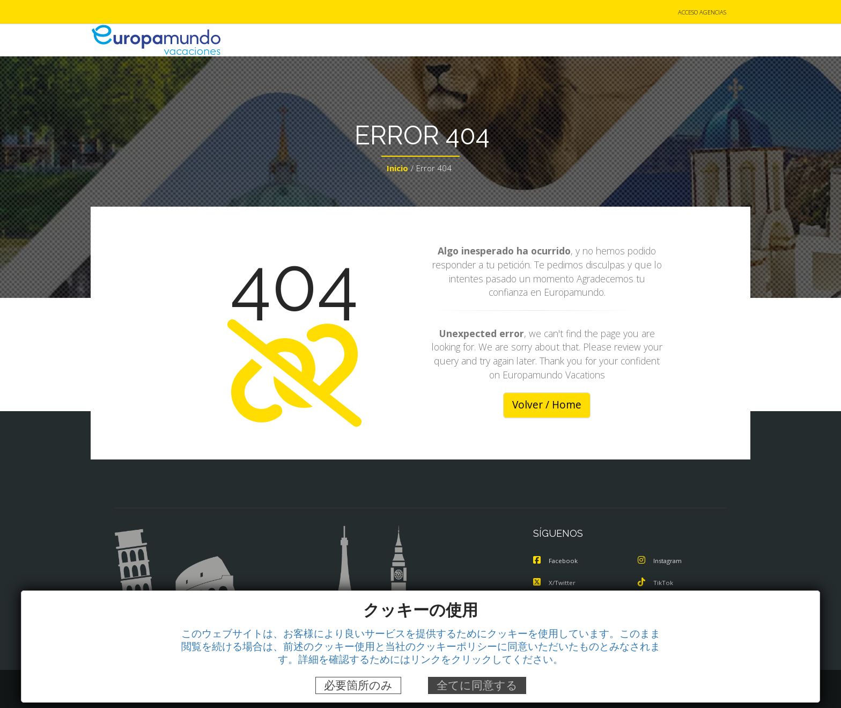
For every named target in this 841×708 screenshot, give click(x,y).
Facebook (556, 561)
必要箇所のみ (358, 685)
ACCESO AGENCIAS (702, 13)
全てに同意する (477, 685)
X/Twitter (555, 583)
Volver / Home (546, 406)
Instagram (662, 561)
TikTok (656, 583)
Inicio (397, 169)
